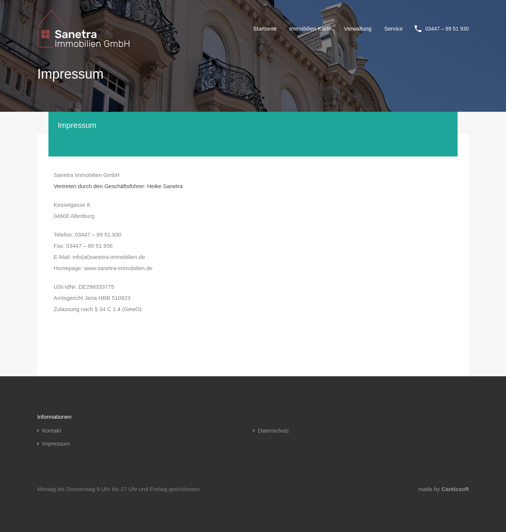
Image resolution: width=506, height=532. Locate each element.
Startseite (264, 28)
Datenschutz (273, 430)
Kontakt (51, 430)
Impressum (56, 443)
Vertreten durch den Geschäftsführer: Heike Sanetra (118, 186)
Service (393, 28)
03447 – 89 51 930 (447, 29)
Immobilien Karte (310, 28)
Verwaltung (357, 28)
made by (443, 489)
